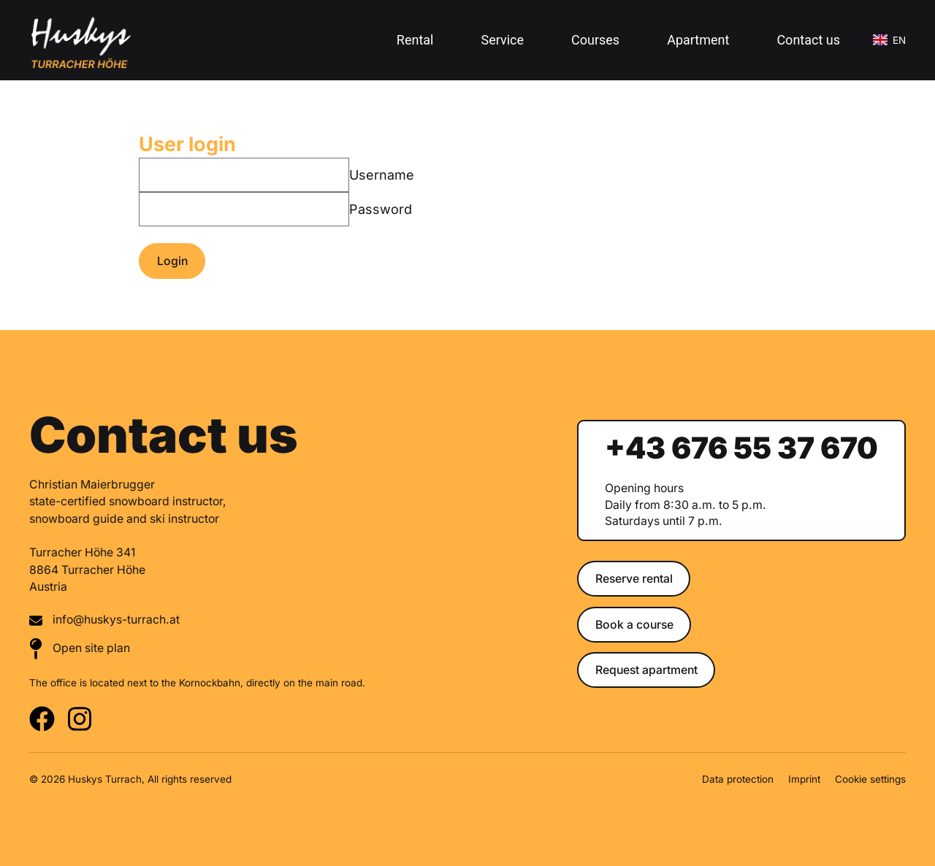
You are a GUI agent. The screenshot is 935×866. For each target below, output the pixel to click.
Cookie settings (870, 779)
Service (502, 39)
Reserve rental (634, 579)
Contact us (808, 39)
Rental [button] (415, 39)
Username (381, 175)
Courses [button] (595, 39)
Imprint (804, 779)
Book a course (634, 625)
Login (172, 261)
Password (380, 209)
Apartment (698, 39)
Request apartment (646, 670)
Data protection (738, 779)
